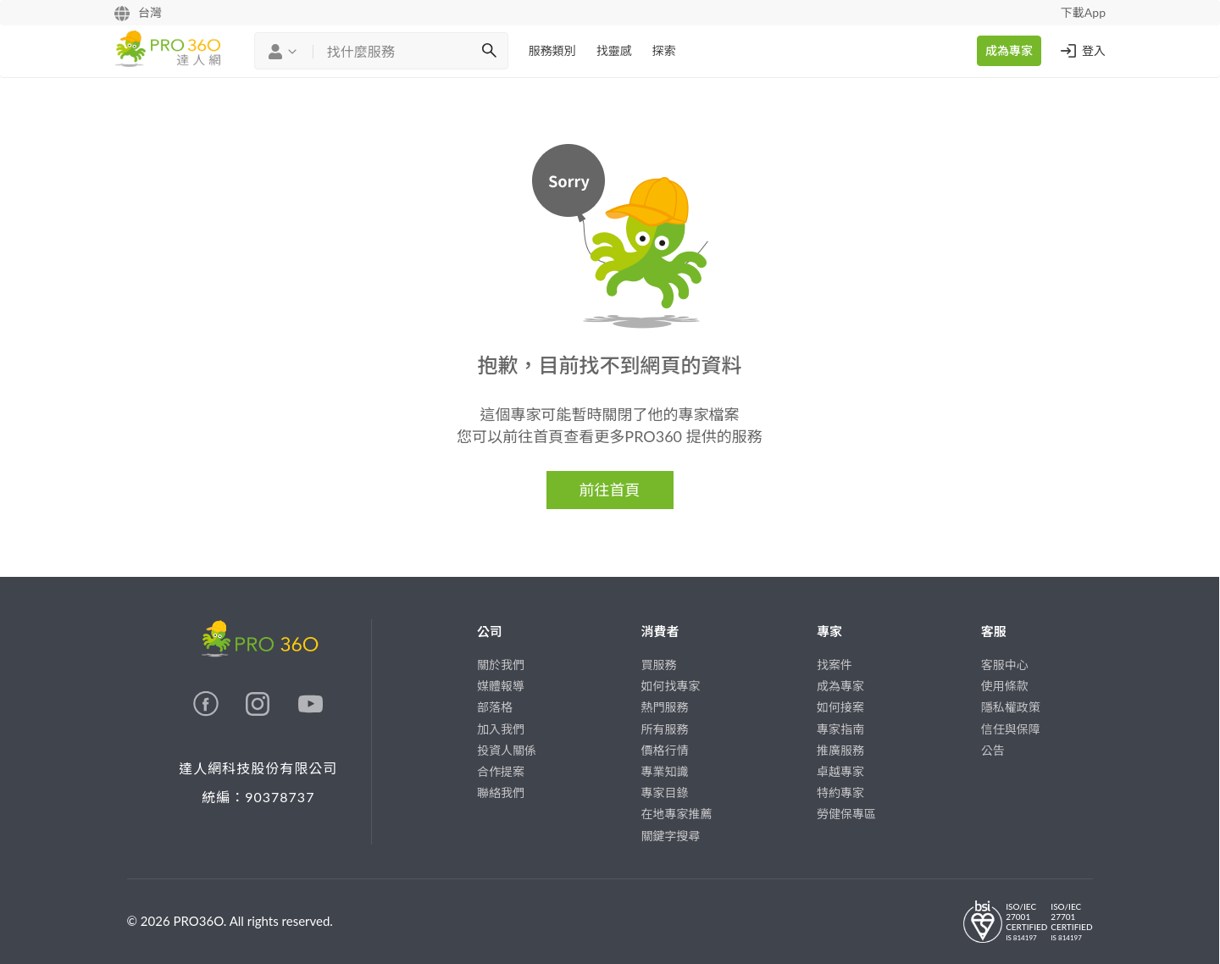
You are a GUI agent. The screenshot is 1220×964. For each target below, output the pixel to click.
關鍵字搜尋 (671, 835)
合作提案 (500, 771)
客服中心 (1005, 664)
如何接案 (840, 707)
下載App (1083, 12)
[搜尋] (488, 51)
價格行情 (665, 750)
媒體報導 (500, 686)
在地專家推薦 (677, 813)
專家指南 (840, 729)
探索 (664, 50)
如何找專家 (671, 686)
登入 (1082, 51)
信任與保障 (1010, 729)
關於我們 (500, 664)
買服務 (659, 664)
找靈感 (614, 50)
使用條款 (1005, 686)
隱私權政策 (1010, 707)
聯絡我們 (500, 792)
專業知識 (665, 771)
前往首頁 (610, 489)
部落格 (495, 707)
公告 (993, 750)
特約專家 (840, 792)
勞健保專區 (846, 813)
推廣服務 (840, 750)
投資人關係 (506, 750)
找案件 (834, 664)
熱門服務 (665, 707)
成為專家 (1009, 50)
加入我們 (500, 729)
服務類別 (552, 50)
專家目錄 (665, 792)
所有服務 (665, 729)
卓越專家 (840, 771)
